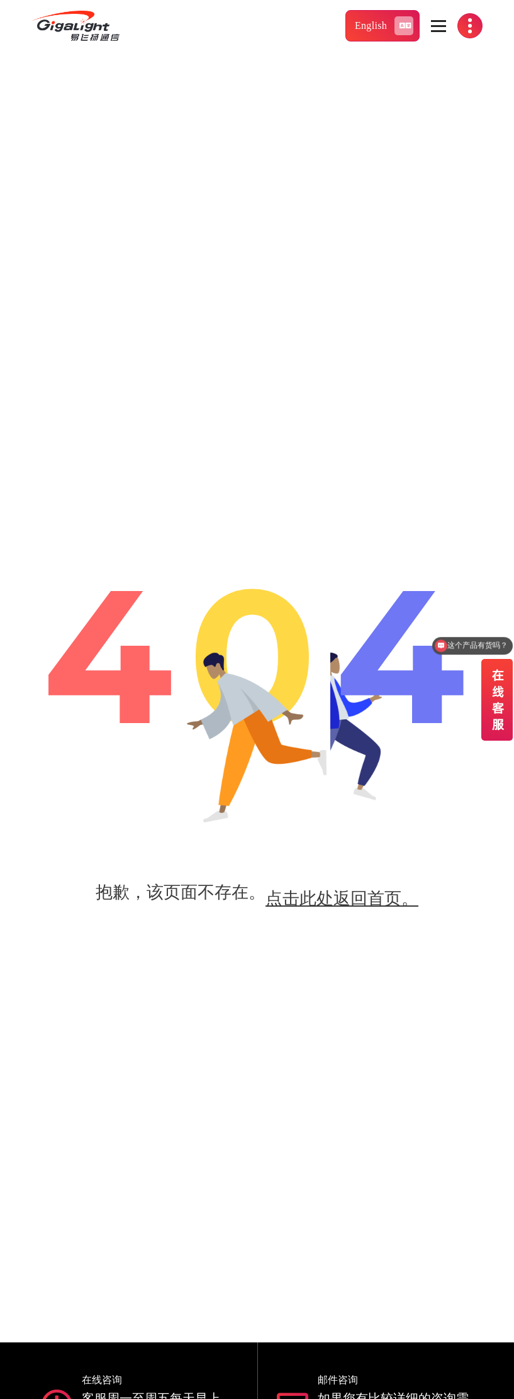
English (384, 25)
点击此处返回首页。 (341, 898)
